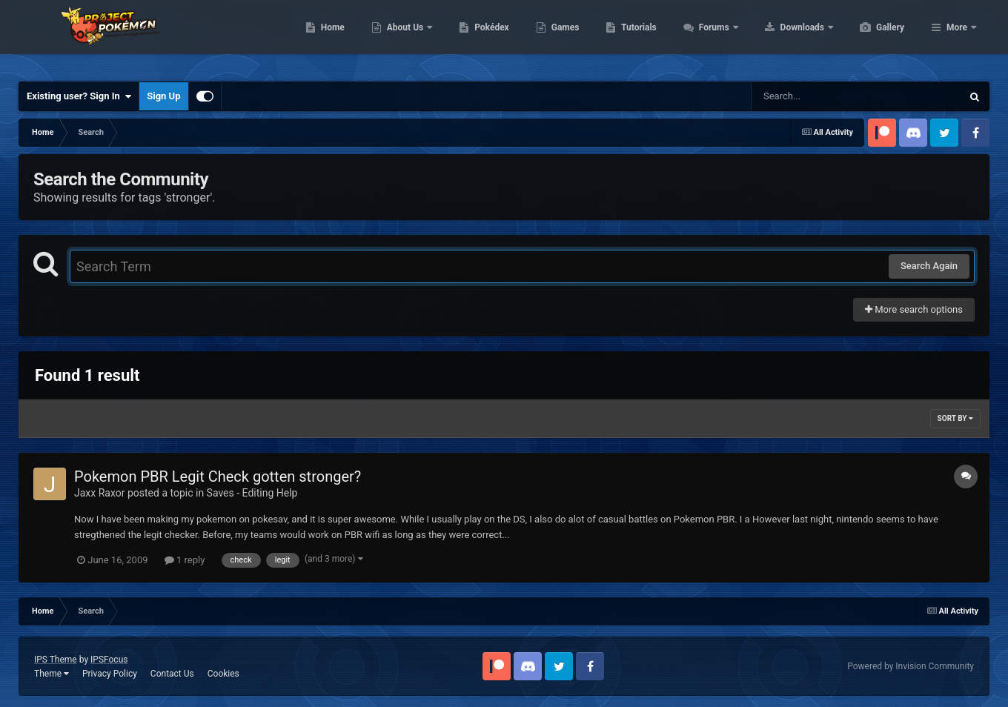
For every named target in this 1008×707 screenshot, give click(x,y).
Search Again (929, 265)
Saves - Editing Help (252, 493)
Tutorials (708, 37)
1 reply (185, 559)
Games (635, 37)
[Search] (819, 96)
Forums (785, 37)
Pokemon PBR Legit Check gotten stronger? (217, 476)
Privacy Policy (109, 673)
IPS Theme (55, 659)
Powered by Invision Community (910, 666)
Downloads (873, 37)
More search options (914, 309)
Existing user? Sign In (79, 96)
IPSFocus (108, 659)
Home (403, 37)
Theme (51, 673)
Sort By (955, 418)
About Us (476, 37)
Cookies (223, 673)
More (956, 37)
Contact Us (172, 673)
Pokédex (561, 37)
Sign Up (163, 96)
